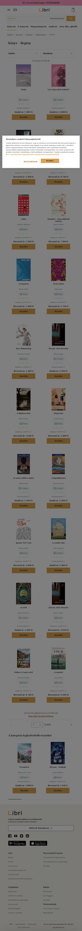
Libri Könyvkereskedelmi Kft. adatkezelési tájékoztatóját (34, 154)
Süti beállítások (30, 161)
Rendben (50, 161)
